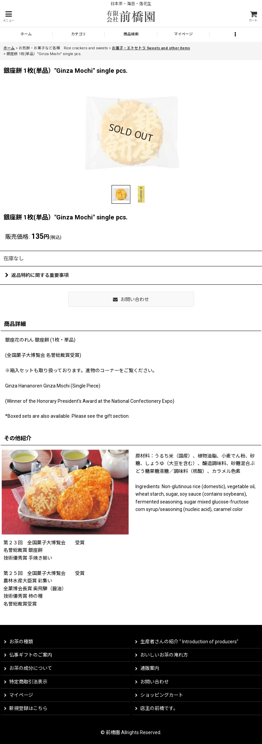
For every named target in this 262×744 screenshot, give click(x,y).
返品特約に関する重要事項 (37, 275)
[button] (8, 16)
